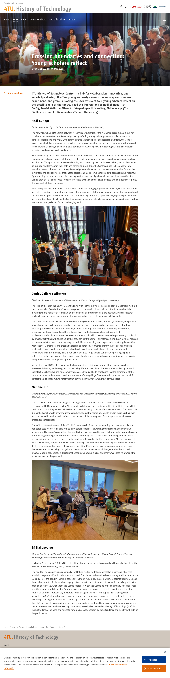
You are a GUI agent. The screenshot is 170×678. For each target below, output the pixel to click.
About (24, 20)
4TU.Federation (17, 3)
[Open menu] (164, 20)
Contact (72, 20)
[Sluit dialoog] (165, 652)
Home (7, 20)
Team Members (38, 20)
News (15, 20)
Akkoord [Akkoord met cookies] (150, 659)
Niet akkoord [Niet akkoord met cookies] (152, 668)
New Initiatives (56, 20)
